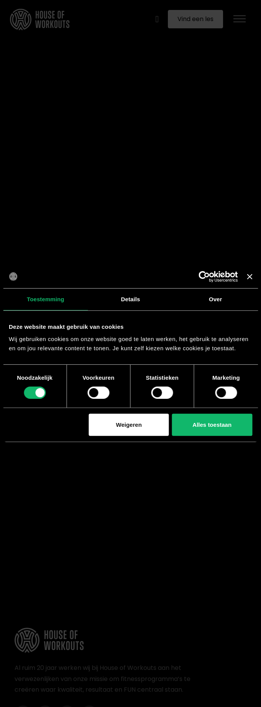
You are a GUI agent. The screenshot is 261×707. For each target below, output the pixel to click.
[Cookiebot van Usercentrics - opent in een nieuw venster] (204, 276)
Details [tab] (130, 299)
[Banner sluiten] (249, 276)
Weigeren (129, 424)
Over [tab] (215, 299)
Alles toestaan (211, 424)
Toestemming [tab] (45, 299)
